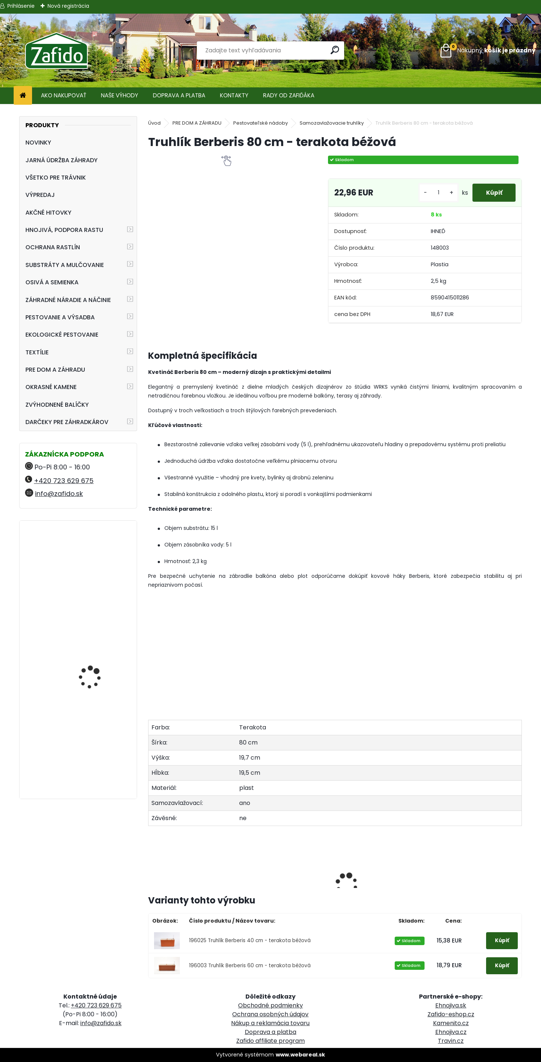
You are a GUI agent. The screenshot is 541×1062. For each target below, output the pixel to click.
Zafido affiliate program (270, 1041)
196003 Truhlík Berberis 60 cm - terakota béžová (250, 965)
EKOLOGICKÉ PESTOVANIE (61, 334)
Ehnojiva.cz (451, 1032)
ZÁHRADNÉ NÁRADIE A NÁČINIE (68, 300)
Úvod (154, 122)
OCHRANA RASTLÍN (52, 247)
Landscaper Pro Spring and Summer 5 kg (96, 558)
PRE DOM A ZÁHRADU (55, 369)
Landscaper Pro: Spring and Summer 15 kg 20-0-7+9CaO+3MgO (97, 736)
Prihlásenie (21, 6)
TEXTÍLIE (37, 352)
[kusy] (435, 192)
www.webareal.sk (300, 1054)
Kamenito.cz (451, 1023)
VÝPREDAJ (40, 195)
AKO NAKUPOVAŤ (63, 95)
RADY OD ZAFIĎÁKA (288, 95)
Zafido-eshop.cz (450, 1014)
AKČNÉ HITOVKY (48, 212)
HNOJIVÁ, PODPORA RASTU (64, 230)
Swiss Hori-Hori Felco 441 (99, 658)
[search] (335, 50)
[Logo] (56, 50)
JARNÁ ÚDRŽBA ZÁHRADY (61, 160)
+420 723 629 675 (64, 480)
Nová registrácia (68, 6)
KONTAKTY (234, 95)
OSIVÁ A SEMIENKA (51, 282)
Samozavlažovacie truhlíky (332, 122)
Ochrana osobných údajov (270, 1014)
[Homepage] (23, 95)
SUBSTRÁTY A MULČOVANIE (64, 265)
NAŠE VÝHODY (119, 95)
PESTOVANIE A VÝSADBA (60, 317)
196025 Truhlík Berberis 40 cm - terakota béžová (250, 940)
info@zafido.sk (59, 493)
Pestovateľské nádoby (260, 122)
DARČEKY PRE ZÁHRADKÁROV (66, 422)
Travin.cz (451, 1041)
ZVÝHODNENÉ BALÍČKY (57, 404)
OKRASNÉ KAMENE (51, 387)
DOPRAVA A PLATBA (179, 95)
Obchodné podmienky (270, 1005)
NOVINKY (38, 142)
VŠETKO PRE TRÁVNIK (55, 177)
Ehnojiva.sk (450, 1005)
